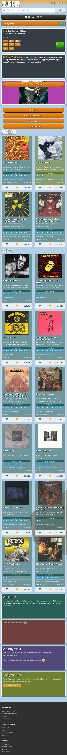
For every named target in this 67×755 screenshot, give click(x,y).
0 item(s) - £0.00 (33, 17)
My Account (5, 744)
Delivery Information (9, 714)
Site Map (4, 735)
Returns (4, 730)
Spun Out (10, 5)
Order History (6, 746)
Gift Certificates (7, 732)
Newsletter (5, 752)
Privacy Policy (6, 719)
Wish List (4, 749)
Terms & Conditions (8, 711)
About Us (4, 716)
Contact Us (12, 686)
